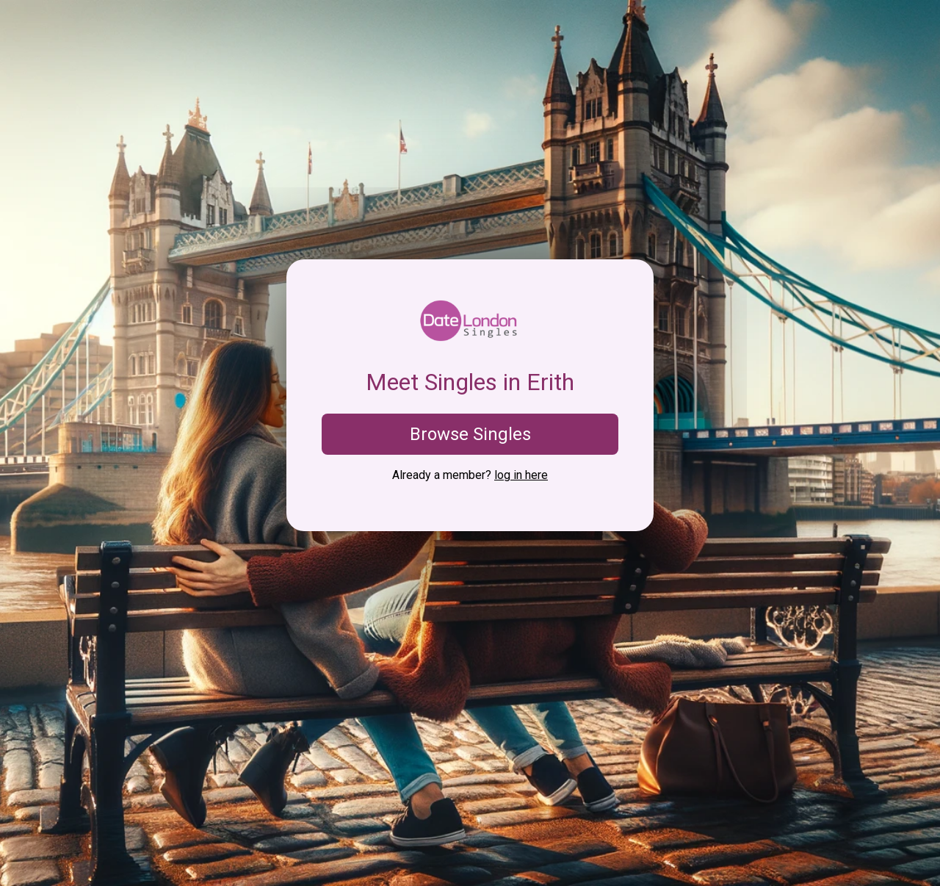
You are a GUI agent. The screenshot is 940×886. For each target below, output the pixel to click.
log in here (521, 475)
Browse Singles (470, 434)
